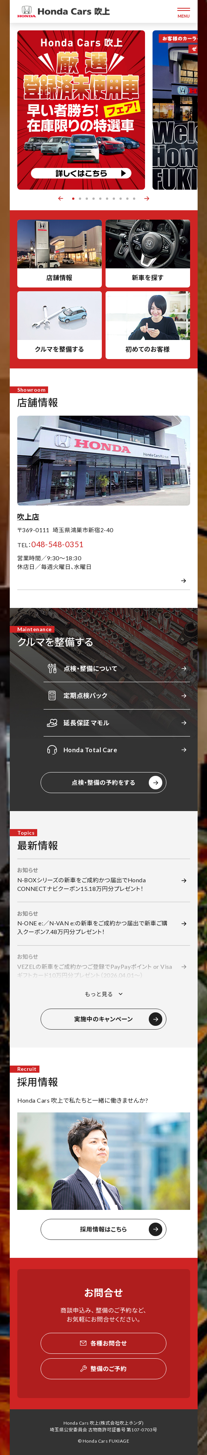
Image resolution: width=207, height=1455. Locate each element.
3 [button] (87, 199)
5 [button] (100, 199)
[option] (81, 110)
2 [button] (80, 199)
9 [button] (127, 199)
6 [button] (107, 199)
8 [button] (120, 199)
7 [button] (114, 199)
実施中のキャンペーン (103, 1018)
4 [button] (93, 199)
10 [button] (134, 199)
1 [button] (73, 199)
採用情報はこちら (103, 1229)
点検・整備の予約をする (103, 782)
